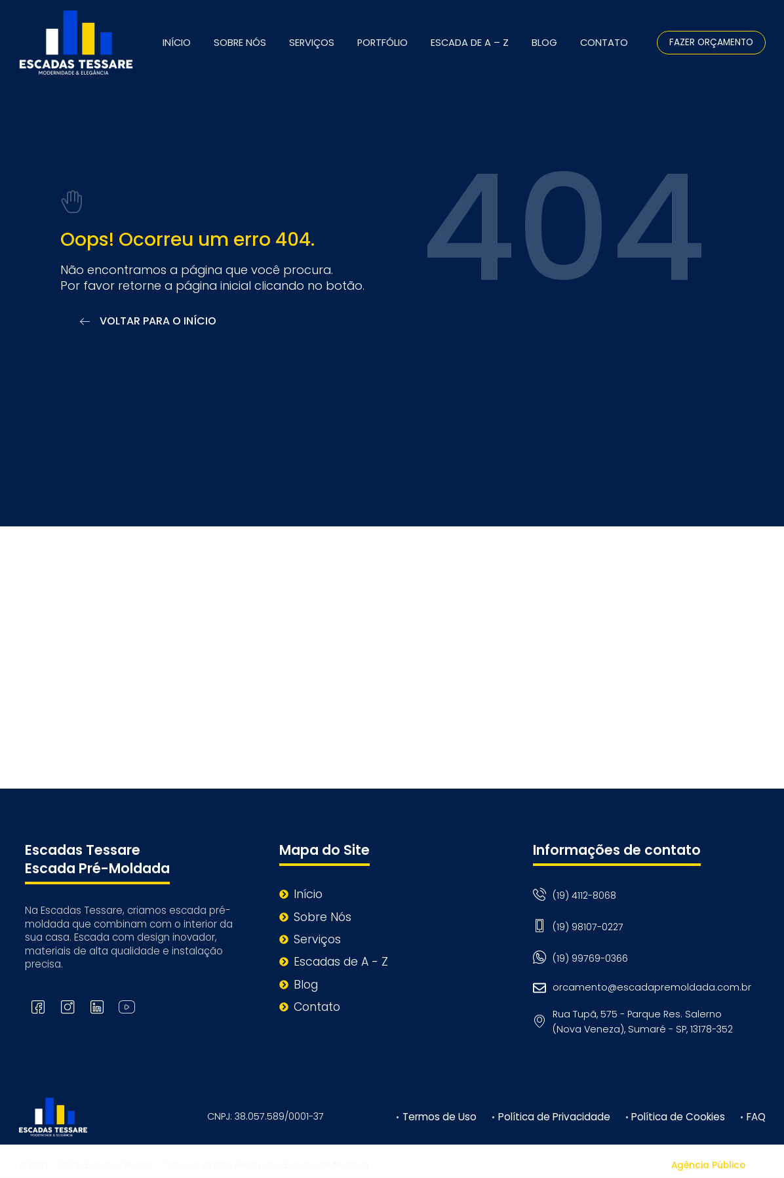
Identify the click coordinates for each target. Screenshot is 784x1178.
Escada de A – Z (470, 42)
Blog (544, 42)
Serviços (311, 42)
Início (177, 42)
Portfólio (382, 42)
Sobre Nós (240, 42)
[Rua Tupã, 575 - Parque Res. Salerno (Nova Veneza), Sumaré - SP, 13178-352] (392, 657)
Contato (604, 42)
